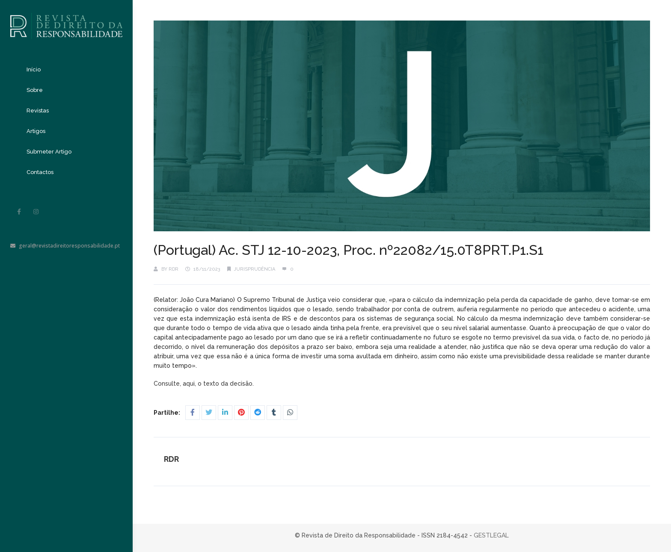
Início (34, 69)
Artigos (36, 131)
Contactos (40, 172)
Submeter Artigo (49, 151)
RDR (173, 269)
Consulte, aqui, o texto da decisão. (204, 383)
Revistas (38, 110)
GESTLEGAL (491, 535)
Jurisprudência (254, 269)
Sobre (35, 90)
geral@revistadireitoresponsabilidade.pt (65, 245)
